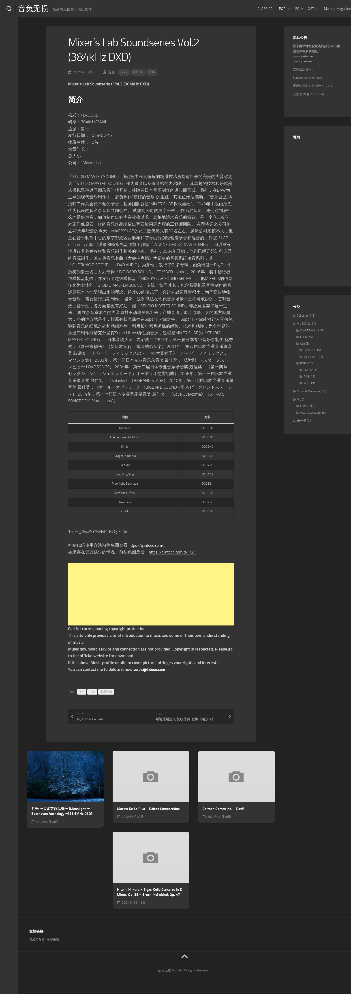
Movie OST (310, 357)
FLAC (92, 693)
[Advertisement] (151, 595)
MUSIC (138, 73)
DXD (82, 693)
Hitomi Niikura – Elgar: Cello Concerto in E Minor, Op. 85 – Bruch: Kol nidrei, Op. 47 (149, 893)
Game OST (310, 351)
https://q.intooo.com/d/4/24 (175, 553)
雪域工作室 (37, 941)
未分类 (301, 422)
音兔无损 (43, 9)
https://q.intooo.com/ (147, 546)
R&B (306, 377)
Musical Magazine (328, 8)
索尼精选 (106, 693)
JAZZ (124, 73)
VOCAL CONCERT (310, 413)
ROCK (307, 384)
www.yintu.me (303, 57)
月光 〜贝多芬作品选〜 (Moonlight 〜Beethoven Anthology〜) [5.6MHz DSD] (61, 812)
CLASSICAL (256, 8)
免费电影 (53, 941)
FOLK (290, 8)
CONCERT (306, 407)
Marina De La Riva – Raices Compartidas (148, 809)
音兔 (111, 73)
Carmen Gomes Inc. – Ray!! (223, 809)
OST (302, 8)
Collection (303, 316)
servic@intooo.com (151, 670)
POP (273, 8)
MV (299, 400)
